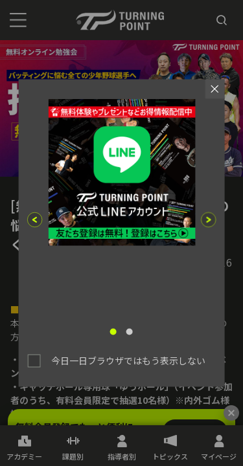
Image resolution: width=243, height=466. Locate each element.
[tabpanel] (121, 206)
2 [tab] (129, 332)
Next (208, 219)
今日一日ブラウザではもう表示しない (128, 360)
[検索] (221, 20)
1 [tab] (113, 332)
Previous (34, 219)
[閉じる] (231, 413)
